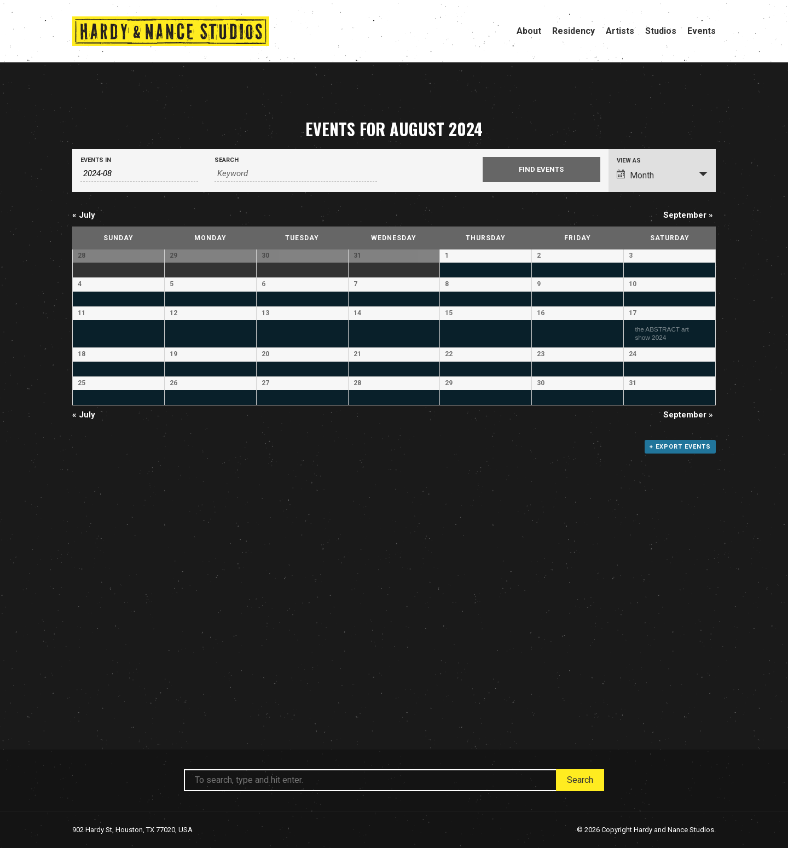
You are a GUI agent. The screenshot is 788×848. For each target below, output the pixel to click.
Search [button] (580, 780)
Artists (620, 31)
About (529, 31)
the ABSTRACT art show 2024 (661, 434)
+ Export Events (680, 687)
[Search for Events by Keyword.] (296, 174)
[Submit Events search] (541, 169)
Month (635, 175)
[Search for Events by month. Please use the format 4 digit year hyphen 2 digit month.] (139, 174)
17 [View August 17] (632, 414)
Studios (660, 31)
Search (227, 160)
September (688, 215)
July (83, 215)
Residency (573, 31)
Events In (95, 160)
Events (701, 31)
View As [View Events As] (629, 161)
